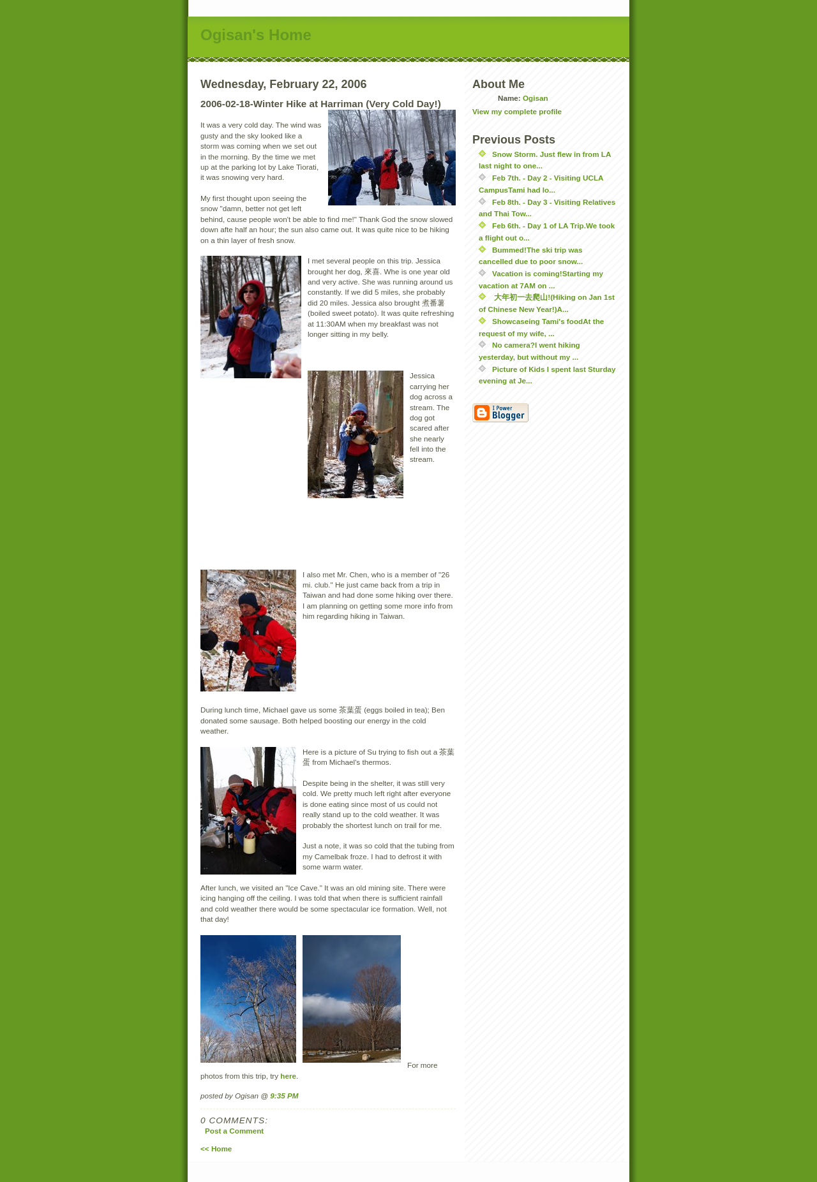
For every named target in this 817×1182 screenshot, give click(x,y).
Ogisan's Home (255, 34)
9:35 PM (284, 1095)
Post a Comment (234, 1131)
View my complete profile (517, 111)
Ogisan (535, 98)
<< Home (216, 1148)
